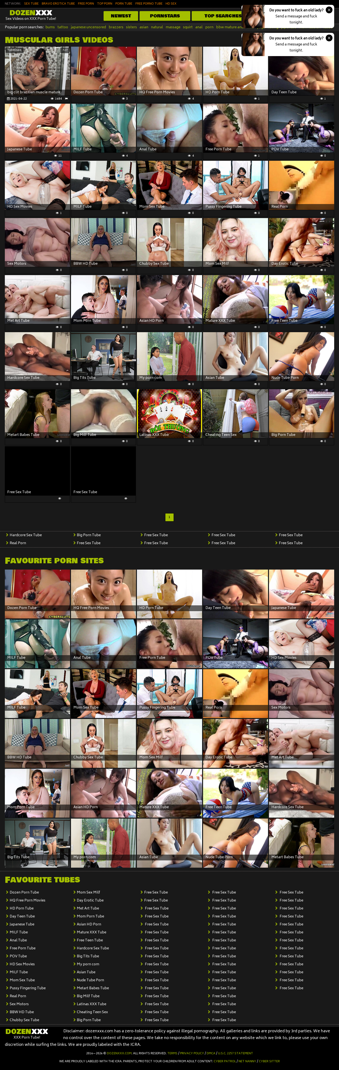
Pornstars (165, 16)
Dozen (31, 13)
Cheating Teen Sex (92, 1012)
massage (173, 27)
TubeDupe (14, 50)
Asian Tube (86, 972)
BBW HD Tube (22, 1012)
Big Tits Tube (88, 956)
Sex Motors (19, 1004)
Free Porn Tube (22, 948)
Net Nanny (247, 1061)
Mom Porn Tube (90, 917)
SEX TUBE (31, 4)
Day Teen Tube (22, 917)
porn (209, 27)
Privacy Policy (192, 1053)
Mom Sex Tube (22, 980)
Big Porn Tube (89, 535)
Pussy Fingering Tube (28, 988)
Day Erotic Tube (90, 901)
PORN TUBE (123, 4)
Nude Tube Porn (90, 980)
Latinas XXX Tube (91, 1004)
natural (157, 27)
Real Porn (18, 543)
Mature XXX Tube (91, 933)
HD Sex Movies (22, 964)
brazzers (116, 27)
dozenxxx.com (119, 1053)
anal (199, 27)
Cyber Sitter (269, 1061)
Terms (172, 1053)
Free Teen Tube (90, 941)
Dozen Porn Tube (24, 893)
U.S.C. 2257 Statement (235, 1053)
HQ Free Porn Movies (27, 901)
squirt (188, 27)
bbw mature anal (230, 27)
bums (50, 27)
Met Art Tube (88, 909)
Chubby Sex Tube (24, 1020)
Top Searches (223, 16)
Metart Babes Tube (93, 988)
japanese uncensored (88, 27)
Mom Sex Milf (88, 893)
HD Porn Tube (22, 909)
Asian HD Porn (89, 925)
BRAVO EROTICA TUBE (58, 4)
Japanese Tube (22, 925)
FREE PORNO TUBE (148, 4)
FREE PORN (86, 4)
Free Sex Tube (88, 543)
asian (144, 27)
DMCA (211, 1053)
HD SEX (171, 4)
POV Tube (18, 956)
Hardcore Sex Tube (26, 535)
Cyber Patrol (225, 1061)
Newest (121, 16)
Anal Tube (18, 941)
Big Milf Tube (88, 996)
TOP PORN (104, 4)
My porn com (88, 964)
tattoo (62, 27)
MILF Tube (19, 933)
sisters (131, 27)
